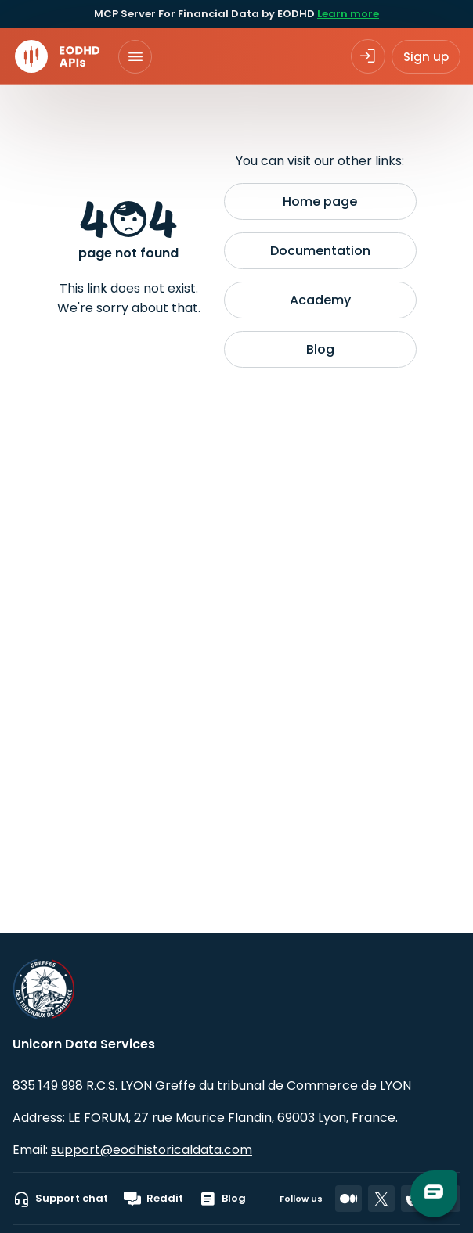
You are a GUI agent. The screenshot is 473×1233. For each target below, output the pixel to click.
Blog (320, 349)
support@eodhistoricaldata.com (151, 1150)
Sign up (426, 57)
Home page (320, 201)
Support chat (60, 1198)
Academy (320, 300)
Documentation (320, 251)
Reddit (153, 1198)
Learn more (348, 13)
